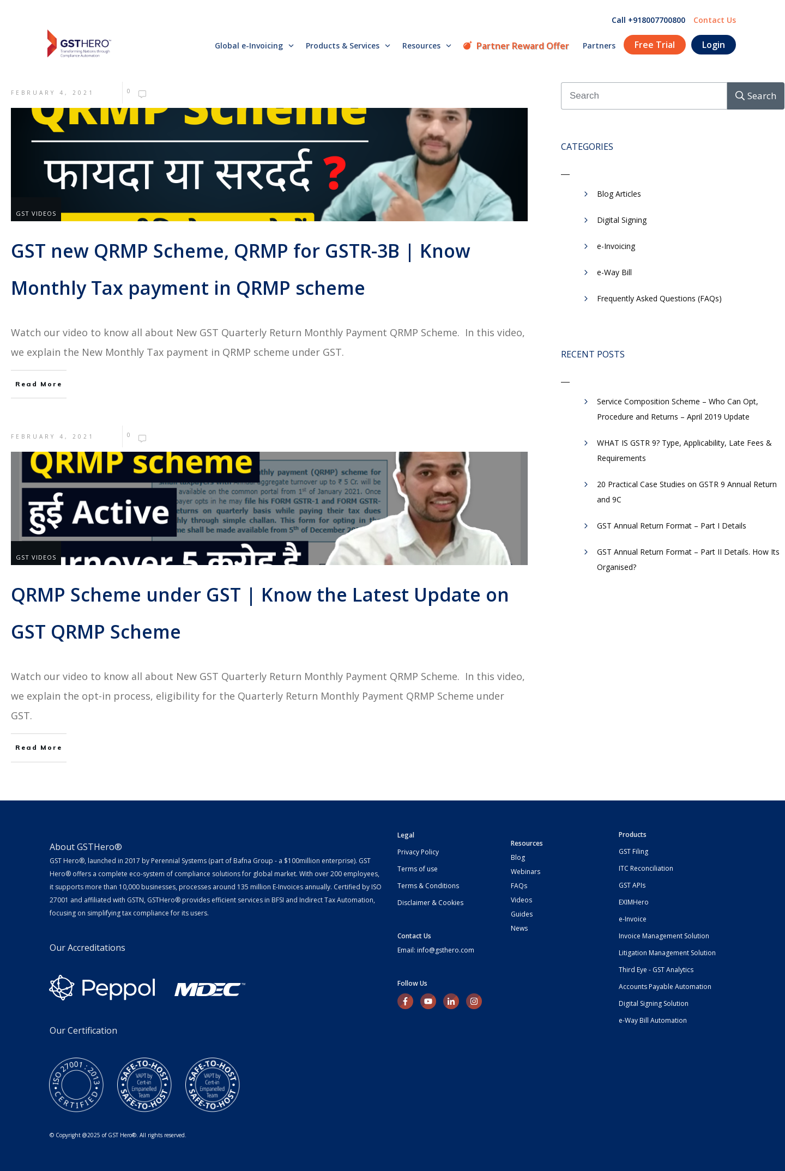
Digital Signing (622, 220)
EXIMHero (634, 902)
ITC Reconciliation (646, 868)
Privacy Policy (418, 852)
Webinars (525, 871)
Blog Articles (619, 194)
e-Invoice (633, 919)
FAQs (519, 885)
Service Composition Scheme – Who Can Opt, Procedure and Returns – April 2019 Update (677, 409)
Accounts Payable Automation (665, 986)
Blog (518, 857)
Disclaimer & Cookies (430, 902)
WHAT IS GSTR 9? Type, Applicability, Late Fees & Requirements (684, 450)
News (519, 928)
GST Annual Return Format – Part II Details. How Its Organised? (688, 559)
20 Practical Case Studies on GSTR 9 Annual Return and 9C (687, 492)
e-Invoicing (616, 246)
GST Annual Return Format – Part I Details (671, 525)
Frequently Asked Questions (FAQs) (659, 298)
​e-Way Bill (614, 272)
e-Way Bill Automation (653, 1020)
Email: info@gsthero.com (435, 950)
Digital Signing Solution (654, 1003)
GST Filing (633, 851)
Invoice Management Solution (664, 936)
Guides (522, 914)
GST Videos (36, 213)
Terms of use (417, 868)
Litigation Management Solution (667, 952)
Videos (521, 900)
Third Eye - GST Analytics (656, 969)
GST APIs (632, 885)
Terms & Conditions (428, 885)
